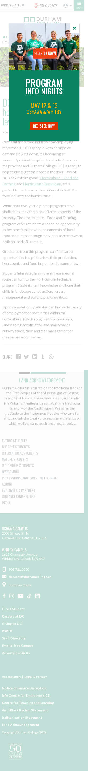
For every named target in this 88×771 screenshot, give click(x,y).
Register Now (44, 126)
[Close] (74, 28)
